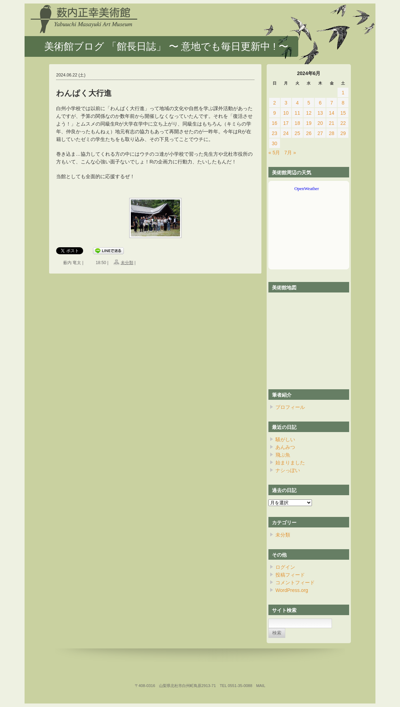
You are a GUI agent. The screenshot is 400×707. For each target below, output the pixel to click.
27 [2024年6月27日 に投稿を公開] (320, 133)
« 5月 (274, 152)
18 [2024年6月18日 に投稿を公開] (297, 123)
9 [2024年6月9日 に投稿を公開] (274, 113)
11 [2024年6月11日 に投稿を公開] (297, 113)
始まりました (290, 462)
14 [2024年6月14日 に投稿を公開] (331, 113)
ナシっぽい (287, 470)
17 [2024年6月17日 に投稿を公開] (286, 123)
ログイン (285, 567)
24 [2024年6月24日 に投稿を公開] (286, 133)
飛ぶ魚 (282, 455)
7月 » (290, 152)
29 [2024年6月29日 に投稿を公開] (343, 133)
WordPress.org (291, 590)
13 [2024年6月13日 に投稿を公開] (320, 113)
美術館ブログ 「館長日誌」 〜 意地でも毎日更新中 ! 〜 (166, 46)
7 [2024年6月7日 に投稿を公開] (331, 103)
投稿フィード (290, 575)
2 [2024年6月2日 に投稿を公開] (274, 103)
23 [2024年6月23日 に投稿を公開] (274, 133)
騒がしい (285, 439)
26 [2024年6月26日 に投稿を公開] (309, 133)
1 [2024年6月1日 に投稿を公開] (343, 92)
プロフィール (290, 407)
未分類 (127, 262)
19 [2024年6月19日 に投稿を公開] (309, 123)
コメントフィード (295, 582)
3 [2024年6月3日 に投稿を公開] (286, 103)
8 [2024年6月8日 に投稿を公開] (343, 103)
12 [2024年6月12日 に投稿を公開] (309, 113)
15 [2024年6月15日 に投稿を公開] (343, 113)
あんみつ (285, 447)
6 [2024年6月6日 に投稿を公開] (320, 103)
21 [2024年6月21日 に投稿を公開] (331, 123)
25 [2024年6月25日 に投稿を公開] (297, 133)
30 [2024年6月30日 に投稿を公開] (274, 143)
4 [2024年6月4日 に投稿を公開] (297, 103)
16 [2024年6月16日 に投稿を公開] (274, 123)
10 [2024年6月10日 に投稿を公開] (286, 113)
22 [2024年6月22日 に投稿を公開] (343, 123)
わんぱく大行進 (84, 93)
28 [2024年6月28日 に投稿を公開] (331, 133)
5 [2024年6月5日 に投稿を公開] (308, 103)
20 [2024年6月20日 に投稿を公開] (320, 123)
